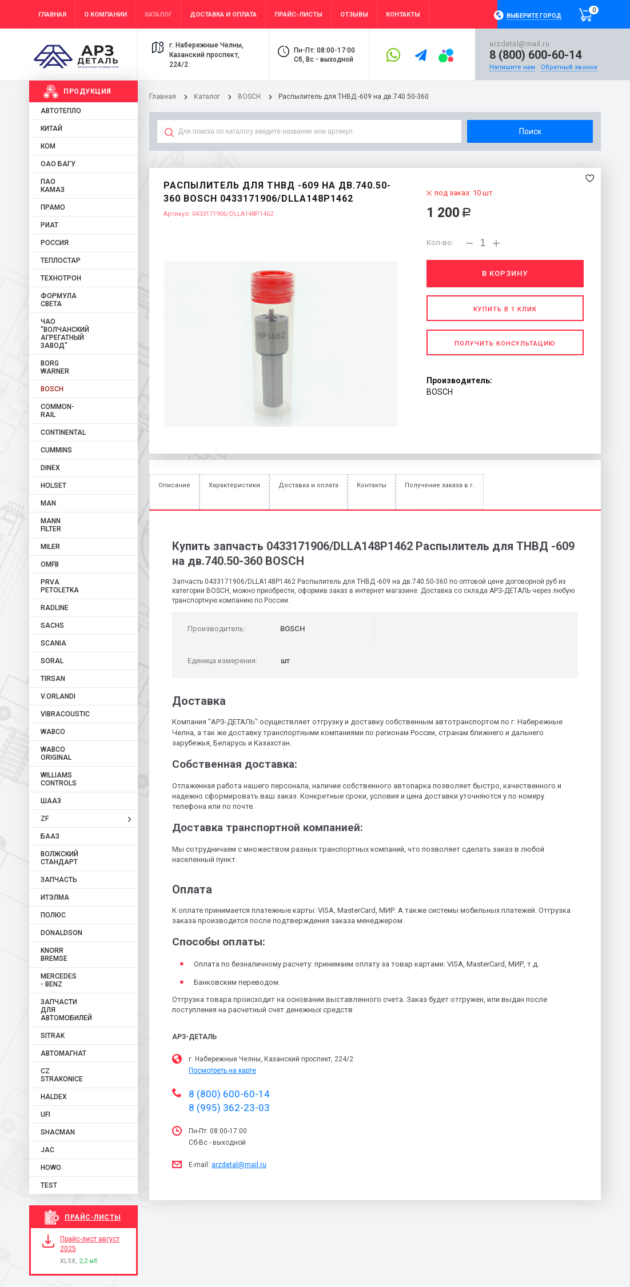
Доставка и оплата (308, 485)
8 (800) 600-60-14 (535, 55)
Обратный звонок (569, 67)
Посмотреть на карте (222, 1070)
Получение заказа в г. (440, 485)
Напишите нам (512, 67)
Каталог (208, 97)
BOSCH (249, 97)
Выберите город (534, 16)
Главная (162, 97)
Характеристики (234, 485)
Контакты (371, 485)
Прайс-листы (93, 1217)
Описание (174, 485)
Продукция (87, 91)
